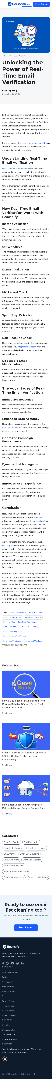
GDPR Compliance (10, 1015)
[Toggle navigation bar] (4, 4)
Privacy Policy (8, 1001)
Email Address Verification (14, 636)
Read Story (7, 713)
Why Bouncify (8, 986)
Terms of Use (8, 1006)
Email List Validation (34, 641)
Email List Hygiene (33, 617)
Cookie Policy (8, 1010)
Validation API (8, 982)
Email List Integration (12, 617)
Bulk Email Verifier (10, 972)
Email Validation (36, 612)
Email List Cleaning (29, 626)
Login (27, 4)
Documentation (9, 1030)
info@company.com (27, 346)
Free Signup (41, 4)
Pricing (5, 977)
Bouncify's (7, 545)
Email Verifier (9, 622)
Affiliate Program (9, 991)
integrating (38, 521)
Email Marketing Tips (12, 631)
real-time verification (12, 427)
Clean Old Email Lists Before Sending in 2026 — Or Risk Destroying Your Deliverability (24, 756)
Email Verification (20, 56)
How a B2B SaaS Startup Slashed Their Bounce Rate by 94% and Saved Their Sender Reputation (23, 704)
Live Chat (6, 1025)
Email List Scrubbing (27, 622)
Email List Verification (12, 641)
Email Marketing (10, 626)
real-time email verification (35, 143)
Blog (6, 56)
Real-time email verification (15, 168)
